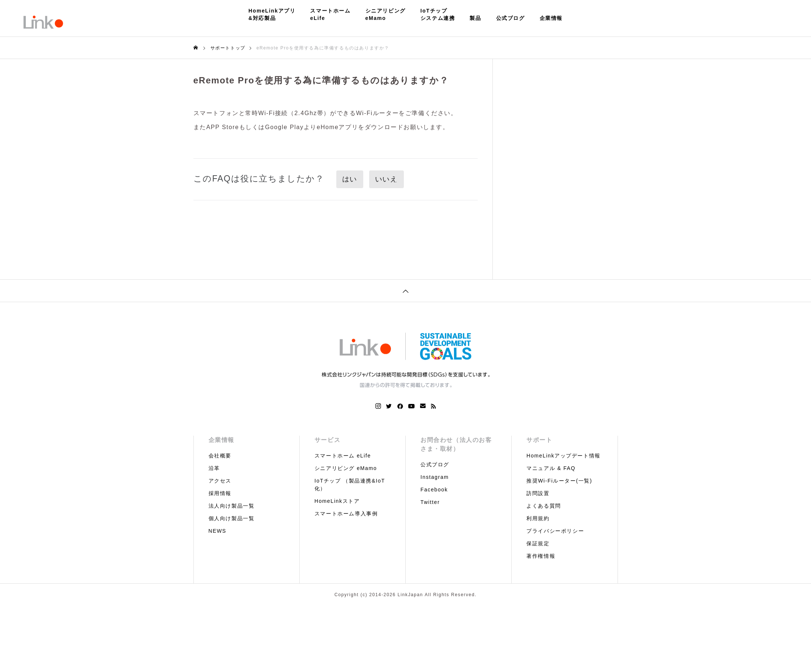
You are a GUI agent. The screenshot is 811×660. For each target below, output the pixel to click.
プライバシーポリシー (555, 531)
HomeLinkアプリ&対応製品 (271, 14)
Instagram (434, 477)
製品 (475, 18)
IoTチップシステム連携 (437, 14)
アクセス (220, 481)
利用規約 (537, 518)
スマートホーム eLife (343, 456)
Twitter (430, 502)
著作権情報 (540, 556)
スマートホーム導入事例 (346, 513)
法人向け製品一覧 (232, 506)
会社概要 (220, 456)
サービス (327, 440)
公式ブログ (510, 18)
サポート (539, 440)
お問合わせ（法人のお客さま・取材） (456, 444)
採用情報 (220, 493)
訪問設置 (537, 493)
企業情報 (551, 18)
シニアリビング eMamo (346, 468)
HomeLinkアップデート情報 (563, 456)
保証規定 (537, 543)
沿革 (214, 468)
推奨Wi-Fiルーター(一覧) (559, 481)
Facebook (434, 490)
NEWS (217, 531)
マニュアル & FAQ (550, 468)
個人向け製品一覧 (232, 518)
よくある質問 (543, 506)
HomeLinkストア (337, 501)
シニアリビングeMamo (385, 14)
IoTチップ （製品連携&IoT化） (350, 484)
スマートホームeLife (330, 14)
